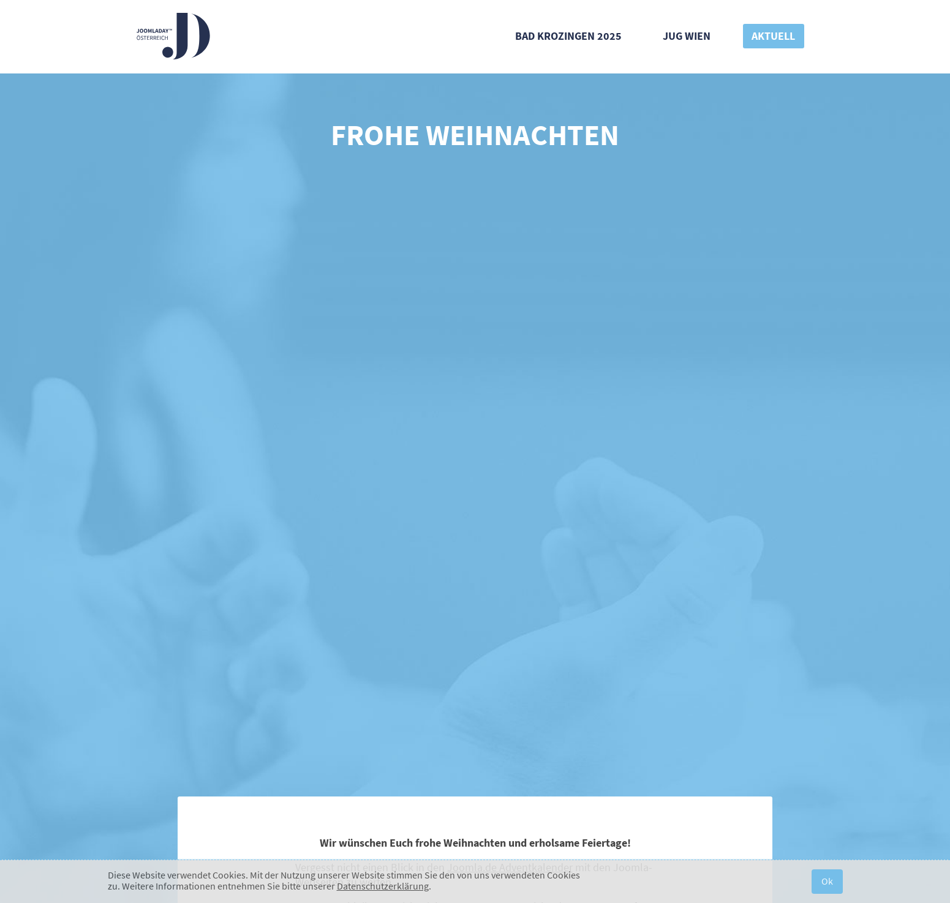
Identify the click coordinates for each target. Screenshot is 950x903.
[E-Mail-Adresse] (466, 609)
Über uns (239, 678)
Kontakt (319, 678)
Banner (467, 678)
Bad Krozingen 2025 (568, 36)
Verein (374, 846)
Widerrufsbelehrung (440, 846)
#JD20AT (394, 678)
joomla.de (415, 731)
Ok (827, 881)
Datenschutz (517, 846)
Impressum (580, 846)
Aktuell (773, 36)
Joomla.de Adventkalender (510, 287)
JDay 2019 (543, 678)
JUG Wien (687, 36)
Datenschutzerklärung (383, 886)
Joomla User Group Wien (296, 730)
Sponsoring (715, 678)
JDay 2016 (625, 678)
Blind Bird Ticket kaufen (475, 385)
